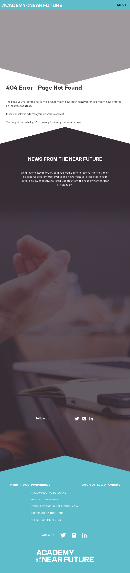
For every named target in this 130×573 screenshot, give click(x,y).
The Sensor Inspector (46, 519)
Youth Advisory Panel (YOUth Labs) (54, 506)
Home (14, 484)
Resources (87, 484)
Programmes (40, 484)
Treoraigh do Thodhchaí (47, 513)
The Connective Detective (48, 492)
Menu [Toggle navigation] (121, 5)
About (24, 484)
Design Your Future (44, 499)
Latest (101, 484)
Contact (114, 484)
